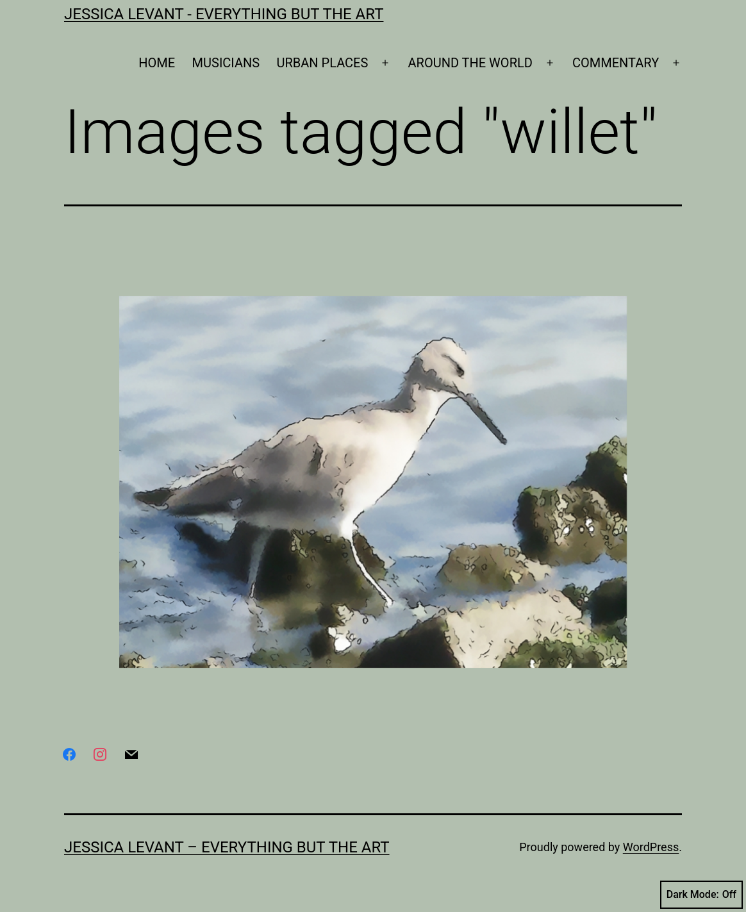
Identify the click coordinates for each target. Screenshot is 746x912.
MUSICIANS (226, 62)
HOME (156, 62)
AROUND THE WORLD (470, 62)
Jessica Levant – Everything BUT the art (227, 847)
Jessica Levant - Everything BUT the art (223, 14)
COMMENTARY (615, 62)
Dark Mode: (701, 894)
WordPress (651, 847)
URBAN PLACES (323, 62)
